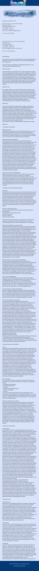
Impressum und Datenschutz (19, 565)
